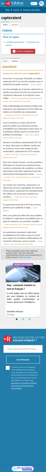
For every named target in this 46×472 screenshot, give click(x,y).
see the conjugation (24, 51)
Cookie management (11, 467)
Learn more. (37, 461)
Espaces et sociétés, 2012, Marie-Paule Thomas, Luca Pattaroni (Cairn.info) (22, 177)
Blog (7, 10)
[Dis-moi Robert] (23, 415)
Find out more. (25, 257)
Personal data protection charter (15, 465)
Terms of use (26, 467)
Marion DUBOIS (36, 84)
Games (16, 10)
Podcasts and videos (32, 10)
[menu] (3, 3)
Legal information (36, 465)
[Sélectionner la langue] (34, 3)
